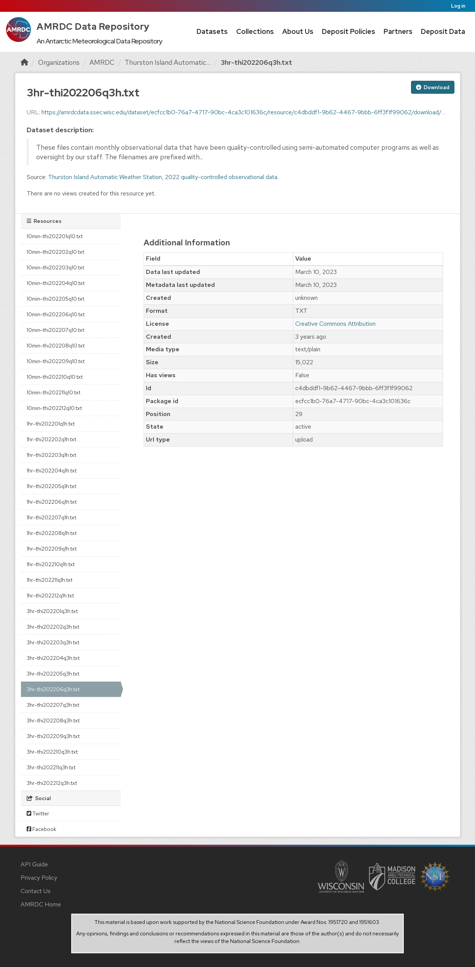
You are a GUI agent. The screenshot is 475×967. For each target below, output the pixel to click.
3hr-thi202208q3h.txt (53, 720)
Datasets (212, 31)
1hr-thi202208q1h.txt (52, 533)
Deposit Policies (348, 31)
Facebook (41, 829)
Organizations (59, 62)
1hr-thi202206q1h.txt (52, 501)
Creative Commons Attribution (335, 324)
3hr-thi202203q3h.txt (53, 642)
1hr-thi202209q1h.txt (52, 548)
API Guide (34, 864)
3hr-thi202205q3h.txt (53, 673)
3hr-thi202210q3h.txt (52, 751)
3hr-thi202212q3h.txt (52, 783)
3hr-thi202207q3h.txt (53, 704)
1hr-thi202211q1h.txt (49, 579)
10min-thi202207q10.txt (55, 330)
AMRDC (102, 62)
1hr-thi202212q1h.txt (50, 595)
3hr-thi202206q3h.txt (256, 62)
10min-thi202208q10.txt (56, 345)
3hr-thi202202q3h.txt (53, 626)
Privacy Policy (39, 878)
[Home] (24, 62)
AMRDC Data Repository (93, 26)
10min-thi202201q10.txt (55, 236)
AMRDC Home (41, 904)
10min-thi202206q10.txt (56, 314)
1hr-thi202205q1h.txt (51, 486)
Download (432, 87)
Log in (458, 6)
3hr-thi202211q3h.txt (51, 767)
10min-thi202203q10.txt (55, 267)
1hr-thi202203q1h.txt (51, 454)
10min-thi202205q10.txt (55, 298)
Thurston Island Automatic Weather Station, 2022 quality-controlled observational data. (163, 177)
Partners (398, 31)
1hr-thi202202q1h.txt (51, 439)
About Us (297, 31)
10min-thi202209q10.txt (56, 361)
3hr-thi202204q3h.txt (53, 658)
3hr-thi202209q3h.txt (53, 736)
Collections (255, 31)
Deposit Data (443, 31)
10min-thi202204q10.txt (56, 283)
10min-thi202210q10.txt (55, 376)
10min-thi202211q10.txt (53, 392)
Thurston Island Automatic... (168, 62)
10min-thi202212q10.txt (54, 408)
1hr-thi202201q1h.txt (51, 423)
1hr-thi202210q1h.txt (51, 564)
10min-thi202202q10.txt (55, 251)
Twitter (38, 813)
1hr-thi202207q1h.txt (51, 517)
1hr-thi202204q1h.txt (52, 470)
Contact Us (36, 891)
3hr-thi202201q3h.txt (52, 611)
